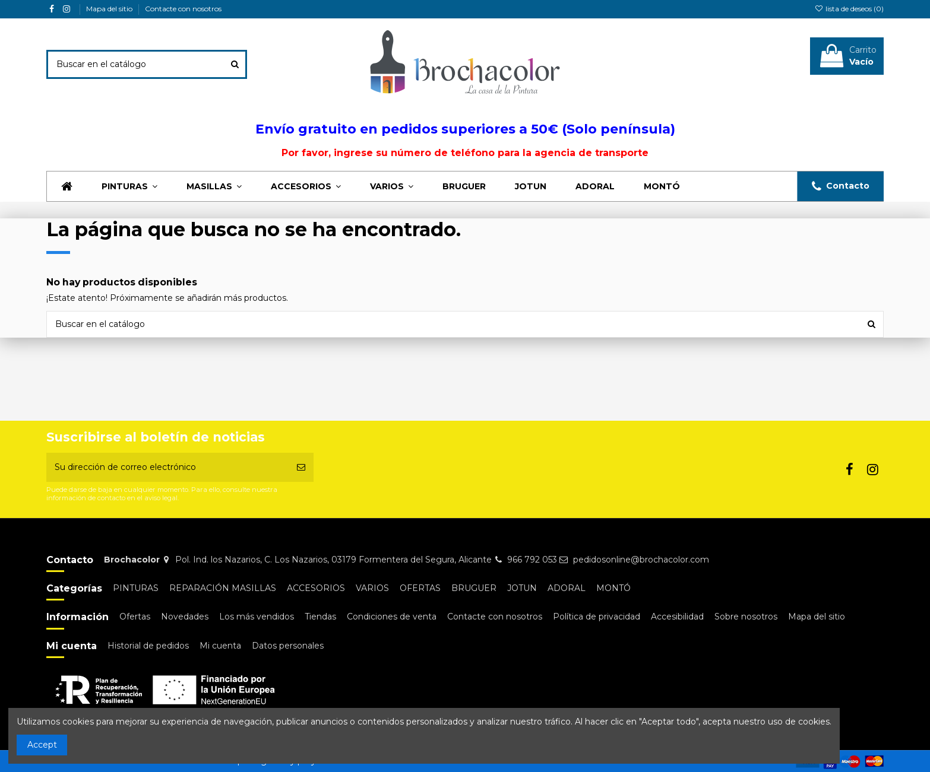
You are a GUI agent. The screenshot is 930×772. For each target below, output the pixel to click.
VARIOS (372, 588)
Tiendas (320, 616)
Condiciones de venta (391, 616)
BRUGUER (473, 588)
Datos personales (288, 645)
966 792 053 (532, 559)
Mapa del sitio (110, 8)
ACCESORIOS (316, 588)
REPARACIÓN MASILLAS (222, 588)
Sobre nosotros (745, 616)
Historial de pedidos (148, 645)
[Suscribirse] (301, 467)
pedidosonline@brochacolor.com (641, 559)
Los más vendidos (256, 616)
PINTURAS (136, 588)
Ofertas (134, 616)
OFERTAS (420, 588)
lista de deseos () (849, 8)
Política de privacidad (596, 616)
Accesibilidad (677, 616)
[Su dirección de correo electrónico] (167, 467)
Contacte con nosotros (183, 8)
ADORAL (567, 588)
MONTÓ (613, 588)
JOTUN (522, 588)
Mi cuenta (220, 645)
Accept (42, 744)
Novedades (184, 616)
